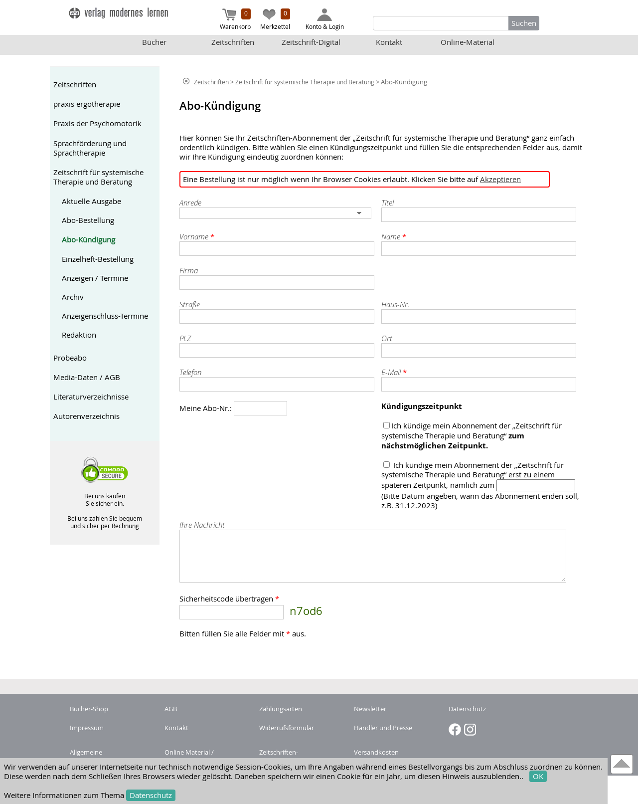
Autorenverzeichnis (86, 416)
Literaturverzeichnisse (91, 397)
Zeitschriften (232, 42)
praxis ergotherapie (86, 104)
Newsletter (370, 708)
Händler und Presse (383, 727)
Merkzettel (275, 19)
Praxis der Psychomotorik (97, 123)
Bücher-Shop (89, 708)
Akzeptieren (500, 179)
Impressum (87, 727)
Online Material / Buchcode (189, 757)
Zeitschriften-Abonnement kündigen (293, 757)
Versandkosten (376, 752)
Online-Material (467, 42)
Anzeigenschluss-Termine (105, 316)
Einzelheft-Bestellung (98, 259)
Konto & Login (325, 19)
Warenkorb (235, 19)
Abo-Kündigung (88, 239)
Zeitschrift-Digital (311, 42)
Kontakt (389, 42)
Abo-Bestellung (88, 220)
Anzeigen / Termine (95, 278)
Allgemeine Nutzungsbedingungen (104, 757)
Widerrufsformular (286, 727)
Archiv (73, 297)
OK (538, 776)
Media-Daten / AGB (86, 377)
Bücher (154, 42)
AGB (170, 708)
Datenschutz (151, 795)
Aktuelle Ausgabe (91, 201)
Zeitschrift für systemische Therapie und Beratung (98, 177)
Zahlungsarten (280, 708)
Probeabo (70, 358)
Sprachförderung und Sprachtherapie (90, 148)
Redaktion (79, 335)
